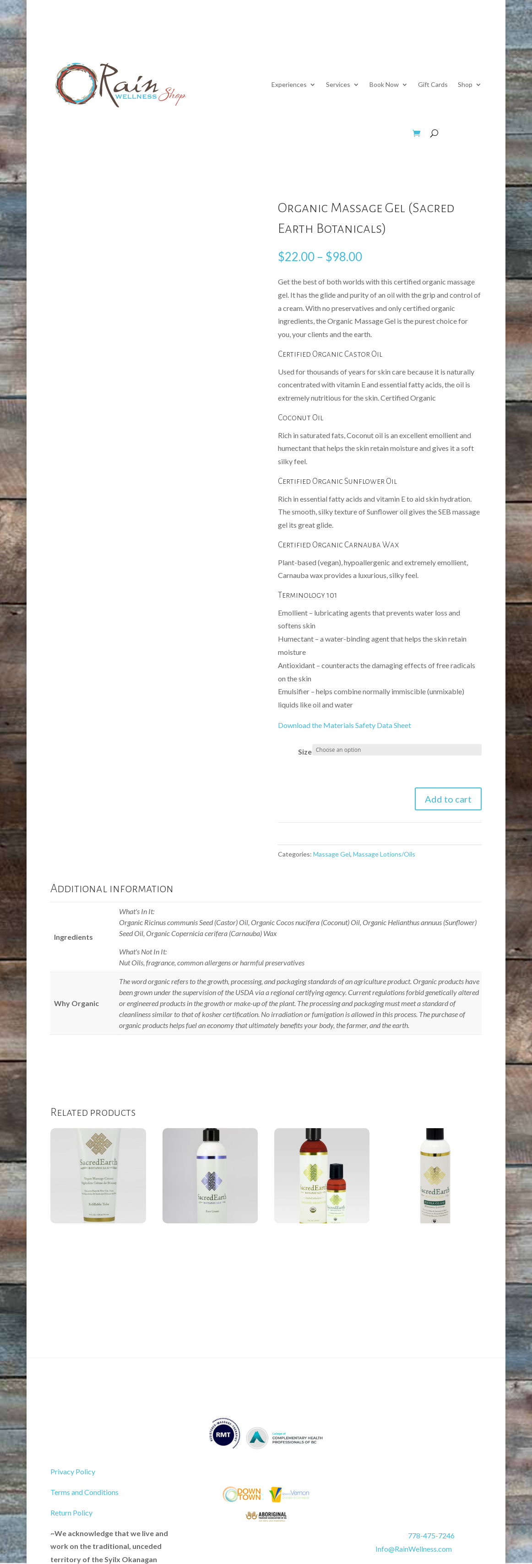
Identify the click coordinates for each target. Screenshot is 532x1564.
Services (338, 84)
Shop (465, 84)
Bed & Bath (298, 133)
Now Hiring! (385, 35)
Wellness (106, 133)
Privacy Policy (72, 1471)
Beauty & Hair (166, 133)
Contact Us (429, 35)
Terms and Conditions (84, 1492)
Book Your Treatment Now (114, 1434)
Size (305, 751)
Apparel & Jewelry (368, 133)
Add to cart (448, 798)
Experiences (289, 84)
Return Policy (71, 1512)
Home (473, 35)
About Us (287, 35)
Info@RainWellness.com (402, 1548)
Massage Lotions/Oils (384, 854)
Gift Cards (433, 84)
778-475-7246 (431, 1535)
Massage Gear (234, 133)
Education (334, 35)
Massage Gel (331, 854)
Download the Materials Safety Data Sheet (344, 725)
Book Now (384, 84)
